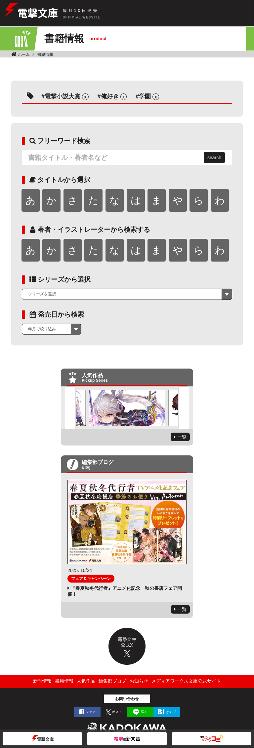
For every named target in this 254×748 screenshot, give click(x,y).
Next (184, 407)
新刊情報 (42, 681)
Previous (70, 407)
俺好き (110, 96)
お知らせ (139, 681)
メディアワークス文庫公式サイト (186, 681)
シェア (91, 712)
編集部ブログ (112, 681)
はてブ (171, 712)
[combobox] (127, 294)
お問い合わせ (127, 698)
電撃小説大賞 (62, 96)
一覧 (182, 437)
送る (144, 712)
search (214, 157)
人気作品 (86, 681)
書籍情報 (45, 54)
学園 (145, 96)
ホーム (24, 54)
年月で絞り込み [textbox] (42, 329)
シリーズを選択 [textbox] (42, 294)
